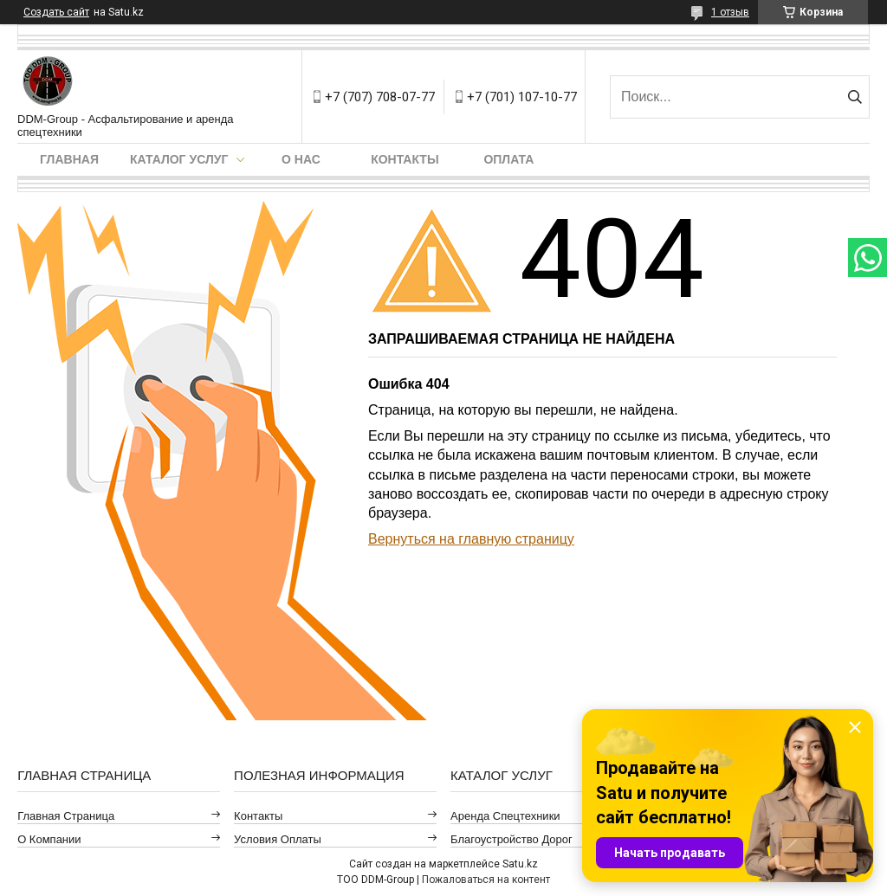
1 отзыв (730, 12)
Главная (69, 159)
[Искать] (854, 97)
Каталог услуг (179, 159)
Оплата (508, 159)
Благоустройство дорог (511, 839)
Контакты (404, 159)
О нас (301, 159)
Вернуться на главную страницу (471, 539)
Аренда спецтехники (505, 815)
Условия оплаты (277, 839)
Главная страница (65, 815)
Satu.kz (520, 864)
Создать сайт (56, 12)
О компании (49, 839)
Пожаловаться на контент (486, 879)
